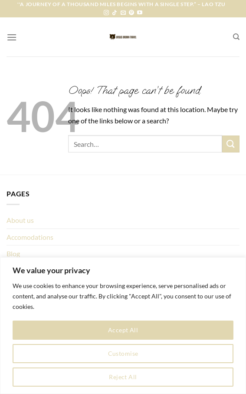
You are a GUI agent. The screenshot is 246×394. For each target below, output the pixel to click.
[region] (123, 325)
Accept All (123, 330)
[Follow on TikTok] (114, 13)
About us (20, 220)
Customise (123, 353)
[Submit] (230, 144)
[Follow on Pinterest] (131, 13)
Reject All (123, 377)
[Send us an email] (123, 13)
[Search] (236, 37)
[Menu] (12, 37)
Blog (13, 253)
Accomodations (30, 237)
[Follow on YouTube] (139, 13)
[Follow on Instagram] (106, 13)
